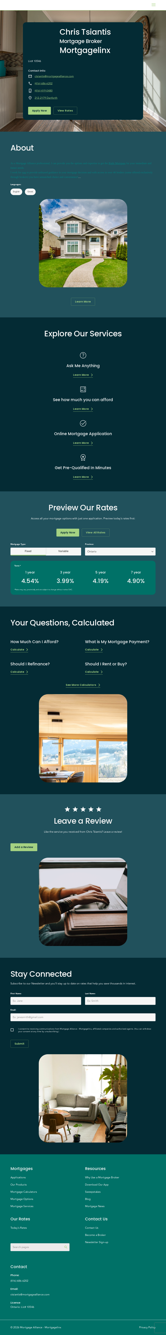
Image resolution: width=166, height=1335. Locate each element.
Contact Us (91, 1228)
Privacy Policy (147, 1327)
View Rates (65, 110)
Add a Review (23, 847)
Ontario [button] (92, 552)
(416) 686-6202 (43, 84)
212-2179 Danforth (46, 98)
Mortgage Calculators (23, 1192)
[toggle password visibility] (66, 1247)
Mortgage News (95, 1206)
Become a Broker (95, 1235)
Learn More (83, 301)
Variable (63, 551)
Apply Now (39, 111)
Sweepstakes (93, 1192)
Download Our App (97, 1185)
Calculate (19, 649)
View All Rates (95, 532)
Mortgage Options (21, 1199)
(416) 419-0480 (43, 91)
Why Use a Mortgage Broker (102, 1177)
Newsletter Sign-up (96, 1242)
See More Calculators (83, 684)
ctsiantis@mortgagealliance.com (54, 76)
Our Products (18, 1185)
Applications (18, 1177)
